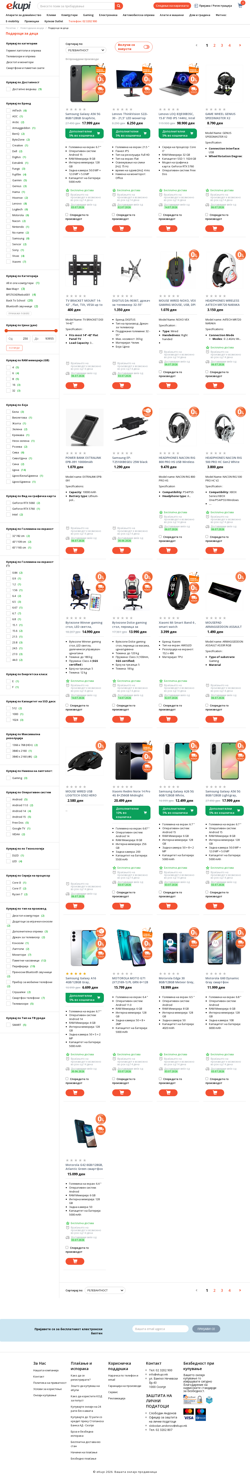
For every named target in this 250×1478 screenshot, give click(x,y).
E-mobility (12, 21)
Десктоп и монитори (20, 62)
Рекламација (116, 1398)
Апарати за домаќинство (23, 15)
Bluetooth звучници (19, 306)
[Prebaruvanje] (119, 6)
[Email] (160, 1328)
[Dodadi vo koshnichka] (74, 228)
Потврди (14, 348)
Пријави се (206, 1329)
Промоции (32, 21)
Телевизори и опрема (20, 56)
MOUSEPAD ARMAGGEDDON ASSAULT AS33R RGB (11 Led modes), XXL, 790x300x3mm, (223, 625)
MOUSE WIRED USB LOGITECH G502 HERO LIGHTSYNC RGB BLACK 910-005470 (82, 793)
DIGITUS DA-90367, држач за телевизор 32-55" (131, 303)
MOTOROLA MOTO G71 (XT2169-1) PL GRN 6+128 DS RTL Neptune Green (130, 980)
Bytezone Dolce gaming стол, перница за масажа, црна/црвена (129, 625)
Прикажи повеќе (19, 313)
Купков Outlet (54, 21)
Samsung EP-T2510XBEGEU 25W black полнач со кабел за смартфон (130, 460)
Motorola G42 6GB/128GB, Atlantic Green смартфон (84, 1167)
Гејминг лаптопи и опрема (23, 50)
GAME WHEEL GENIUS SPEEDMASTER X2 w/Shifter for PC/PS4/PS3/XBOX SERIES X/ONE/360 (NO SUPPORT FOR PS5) (223, 116)
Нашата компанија (45, 1370)
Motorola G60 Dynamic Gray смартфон (222, 980)
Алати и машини (172, 15)
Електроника (108, 15)
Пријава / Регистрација (212, 6)
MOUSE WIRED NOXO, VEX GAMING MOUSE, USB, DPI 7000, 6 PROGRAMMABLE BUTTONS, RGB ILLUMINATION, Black (177, 303)
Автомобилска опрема (138, 15)
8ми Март (12, 289)
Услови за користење (47, 1389)
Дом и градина (199, 15)
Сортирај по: (74, 44)
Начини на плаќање (84, 1452)
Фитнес (221, 15)
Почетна (11, 27)
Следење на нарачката (172, 5)
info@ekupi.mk (158, 1374)
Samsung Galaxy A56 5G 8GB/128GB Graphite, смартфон (82, 116)
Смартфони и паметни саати (25, 68)
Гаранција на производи (124, 1386)
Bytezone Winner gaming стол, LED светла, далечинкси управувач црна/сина (84, 625)
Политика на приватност (50, 1383)
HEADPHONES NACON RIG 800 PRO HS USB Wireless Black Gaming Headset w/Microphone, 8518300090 (177, 460)
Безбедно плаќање (83, 1458)
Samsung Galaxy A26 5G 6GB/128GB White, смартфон (176, 793)
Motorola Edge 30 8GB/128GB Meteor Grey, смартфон (176, 980)
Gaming (88, 15)
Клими (51, 15)
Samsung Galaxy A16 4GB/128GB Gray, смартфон (81, 980)
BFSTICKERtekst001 (18, 294)
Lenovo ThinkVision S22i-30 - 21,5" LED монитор (130, 116)
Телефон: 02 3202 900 (82, 21)
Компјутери (69, 15)
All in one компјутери (20, 283)
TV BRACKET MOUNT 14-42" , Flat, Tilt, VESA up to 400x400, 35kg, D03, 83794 (84, 303)
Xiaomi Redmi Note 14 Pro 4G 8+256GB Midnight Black (131, 793)
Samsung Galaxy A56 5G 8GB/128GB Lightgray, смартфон (222, 793)
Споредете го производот (76, 217)
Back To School (15, 300)
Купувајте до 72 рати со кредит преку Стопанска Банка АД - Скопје (87, 1421)
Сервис (113, 1392)
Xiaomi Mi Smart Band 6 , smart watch (177, 625)
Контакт (38, 1376)
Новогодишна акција (32, 27)
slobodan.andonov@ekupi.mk (168, 1426)
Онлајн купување (44, 1395)
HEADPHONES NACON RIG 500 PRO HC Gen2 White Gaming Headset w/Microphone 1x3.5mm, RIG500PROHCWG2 (223, 460)
